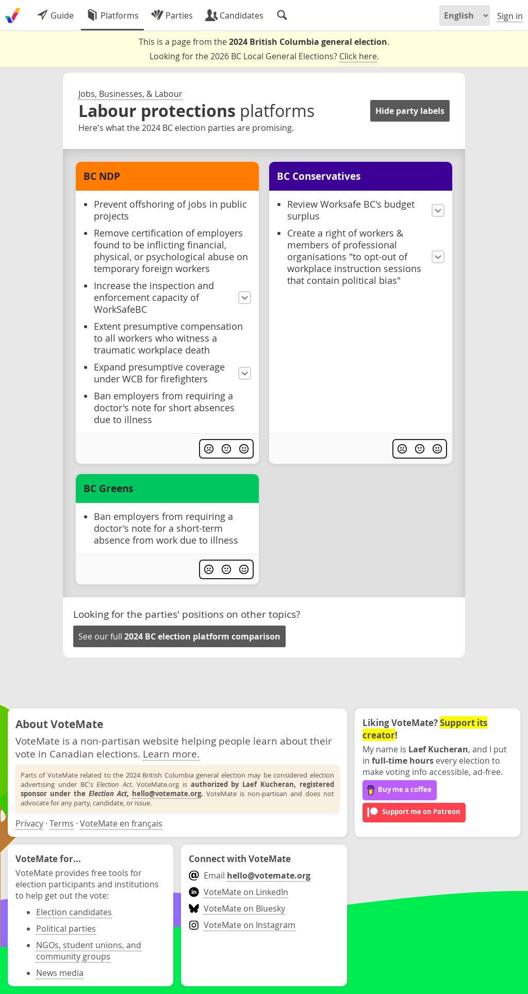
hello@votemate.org (166, 793)
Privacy (29, 823)
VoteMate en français (121, 823)
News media (60, 973)
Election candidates (74, 912)
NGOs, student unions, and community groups (88, 950)
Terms (62, 823)
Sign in (510, 16)
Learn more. (171, 753)
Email (249, 875)
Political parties (66, 928)
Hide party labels (409, 110)
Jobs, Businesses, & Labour (130, 93)
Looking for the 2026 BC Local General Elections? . (264, 56)
